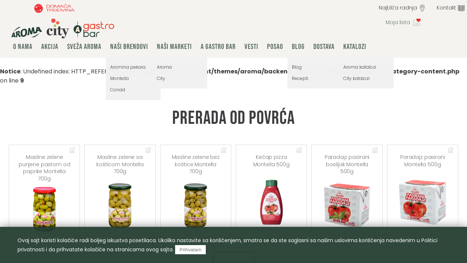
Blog (298, 46)
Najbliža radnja (398, 7)
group (63, 28)
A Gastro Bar (218, 46)
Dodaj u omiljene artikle (72, 150)
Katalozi (354, 46)
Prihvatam (190, 249)
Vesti (251, 46)
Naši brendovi (129, 46)
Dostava (324, 46)
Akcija (49, 46)
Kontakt (446, 7)
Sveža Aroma (84, 46)
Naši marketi (174, 46)
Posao (275, 46)
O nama (22, 46)
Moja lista (398, 22)
